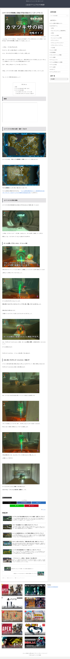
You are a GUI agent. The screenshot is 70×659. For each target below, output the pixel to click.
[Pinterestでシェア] (31, 506)
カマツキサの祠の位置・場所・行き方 (22, 88)
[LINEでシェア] (17, 506)
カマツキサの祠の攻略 (19, 90)
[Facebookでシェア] (24, 503)
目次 (23, 84)
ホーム (23, 655)
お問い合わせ (31, 655)
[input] (59, 15)
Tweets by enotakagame (52, 589)
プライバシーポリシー (39, 655)
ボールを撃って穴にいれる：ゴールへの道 (24, 92)
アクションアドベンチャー (7, 498)
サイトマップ (46, 655)
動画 (16, 86)
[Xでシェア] (10, 503)
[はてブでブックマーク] (39, 503)
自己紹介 (26, 655)
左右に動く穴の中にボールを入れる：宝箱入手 (25, 93)
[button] (67, 15)
